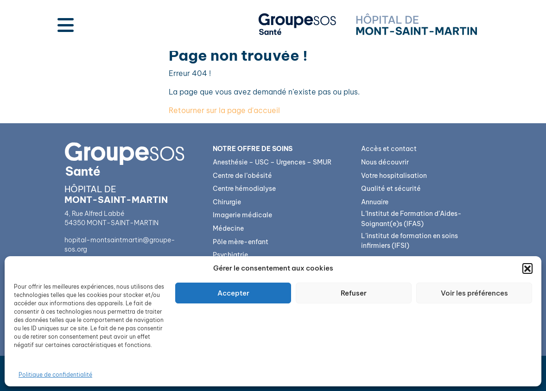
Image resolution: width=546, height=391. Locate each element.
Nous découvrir (385, 162)
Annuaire (374, 202)
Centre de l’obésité (242, 175)
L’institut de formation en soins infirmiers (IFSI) (409, 241)
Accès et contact (389, 149)
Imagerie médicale (242, 215)
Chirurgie (227, 202)
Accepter (233, 293)
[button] (527, 268)
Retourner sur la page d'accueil (224, 110)
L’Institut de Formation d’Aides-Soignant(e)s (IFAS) (411, 218)
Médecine (228, 228)
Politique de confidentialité (55, 374)
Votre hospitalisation (394, 175)
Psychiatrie (230, 255)
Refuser (354, 293)
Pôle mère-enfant (240, 242)
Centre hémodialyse (244, 188)
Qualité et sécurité (391, 188)
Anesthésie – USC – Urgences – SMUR (272, 162)
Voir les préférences (474, 293)
